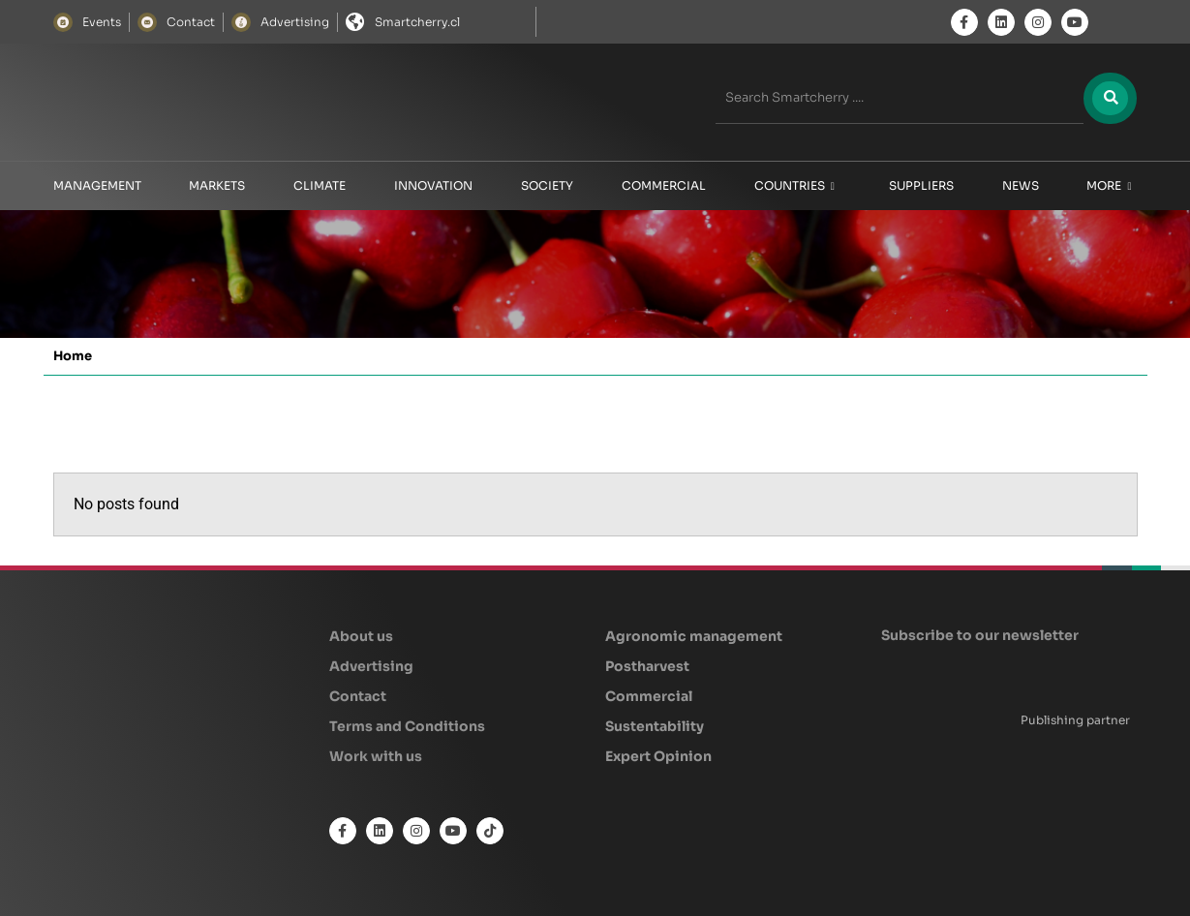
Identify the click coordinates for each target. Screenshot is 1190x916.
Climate (319, 185)
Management (97, 185)
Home (72, 356)
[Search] (1109, 98)
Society (547, 185)
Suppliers (921, 185)
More (1108, 186)
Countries (794, 186)
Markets (217, 185)
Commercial (664, 185)
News (1020, 185)
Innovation (433, 185)
